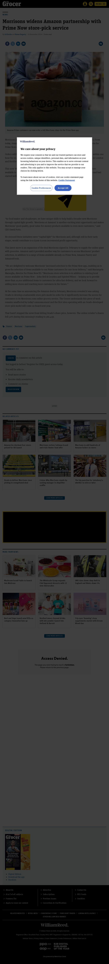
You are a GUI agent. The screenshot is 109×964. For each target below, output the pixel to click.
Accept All (63, 187)
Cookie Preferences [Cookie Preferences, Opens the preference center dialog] (41, 187)
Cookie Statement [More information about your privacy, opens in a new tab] (66, 180)
